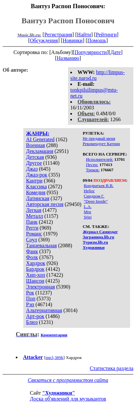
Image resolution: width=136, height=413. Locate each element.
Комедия (35, 192)
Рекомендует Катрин (101, 143)
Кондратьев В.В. (99, 185)
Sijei (88, 217)
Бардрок (35, 269)
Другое (34, 163)
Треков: (93, 169)
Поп (30, 298)
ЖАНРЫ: (37, 133)
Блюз (31, 322)
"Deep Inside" (96, 201)
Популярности (91, 52)
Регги (32, 228)
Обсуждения (44, 40)
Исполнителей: (99, 159)
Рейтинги (106, 34)
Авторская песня (44, 204)
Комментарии (54, 334)
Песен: (92, 164)
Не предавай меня (99, 138)
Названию (68, 58)
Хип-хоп (35, 275)
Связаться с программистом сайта (68, 380)
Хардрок (35, 263)
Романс (34, 233)
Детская (35, 157)
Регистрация (58, 34)
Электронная (40, 287)
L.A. (88, 206)
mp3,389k (54, 357)
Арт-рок (35, 316)
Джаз (31, 169)
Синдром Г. (94, 196)
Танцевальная (41, 245)
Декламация (39, 151)
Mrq (87, 211)
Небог (89, 190)
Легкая (33, 210)
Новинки (73, 40)
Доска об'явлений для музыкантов (68, 399)
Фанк (32, 251)
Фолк (32, 257)
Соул (31, 239)
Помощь (96, 40)
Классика (36, 186)
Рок (30, 292)
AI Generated (40, 139)
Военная (35, 145)
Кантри (34, 180)
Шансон (35, 281)
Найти (84, 34)
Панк (31, 222)
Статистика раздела (111, 368)
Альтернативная (44, 310)
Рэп (30, 304)
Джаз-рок (36, 175)
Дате (115, 52)
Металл (34, 216)
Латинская (37, 198)
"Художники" (58, 393)
